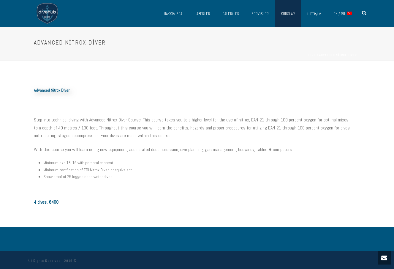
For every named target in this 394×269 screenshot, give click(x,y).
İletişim (314, 13)
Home (311, 55)
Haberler (202, 13)
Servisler (260, 13)
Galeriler (230, 13)
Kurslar (288, 13)
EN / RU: (342, 13)
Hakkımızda (173, 13)
